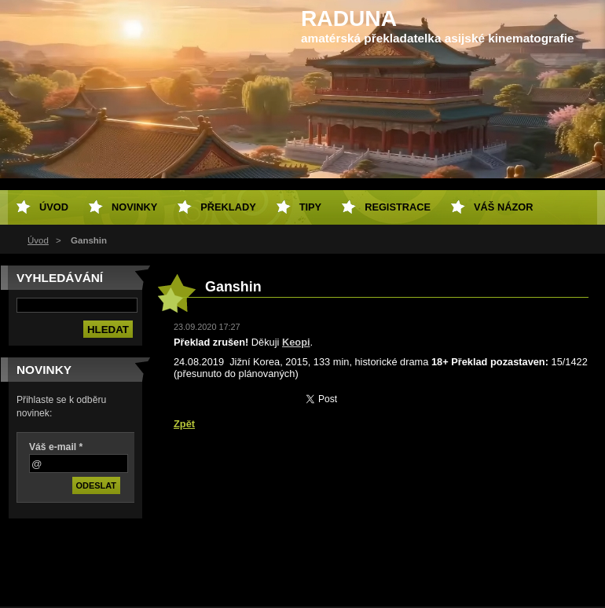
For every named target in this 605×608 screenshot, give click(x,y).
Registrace (398, 207)
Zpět (184, 424)
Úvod (38, 240)
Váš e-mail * (55, 446)
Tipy (310, 207)
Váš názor (503, 207)
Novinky (134, 207)
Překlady (227, 207)
